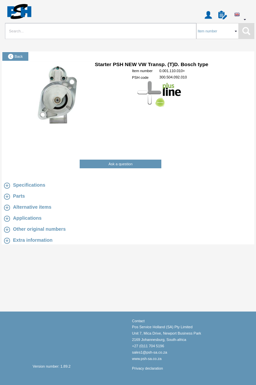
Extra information (32, 240)
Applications (27, 218)
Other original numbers (39, 229)
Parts (19, 196)
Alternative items (32, 207)
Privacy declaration (147, 368)
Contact (138, 321)
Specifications (29, 185)
